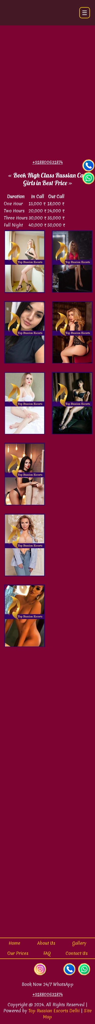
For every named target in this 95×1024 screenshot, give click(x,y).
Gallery (79, 943)
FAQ (47, 953)
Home (14, 943)
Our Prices (17, 953)
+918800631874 (47, 994)
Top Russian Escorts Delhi (54, 1011)
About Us (46, 943)
